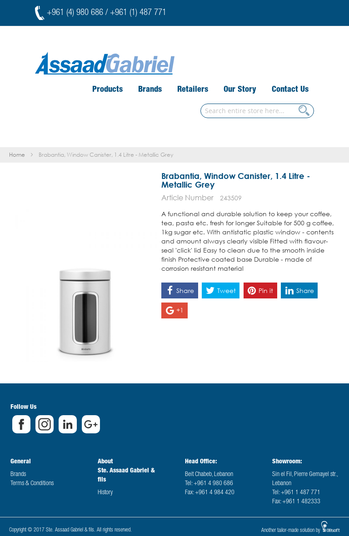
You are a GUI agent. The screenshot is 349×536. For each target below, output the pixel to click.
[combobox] (257, 111)
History (105, 493)
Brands (18, 474)
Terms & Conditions (32, 484)
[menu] (200, 90)
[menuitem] (107, 90)
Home (17, 155)
